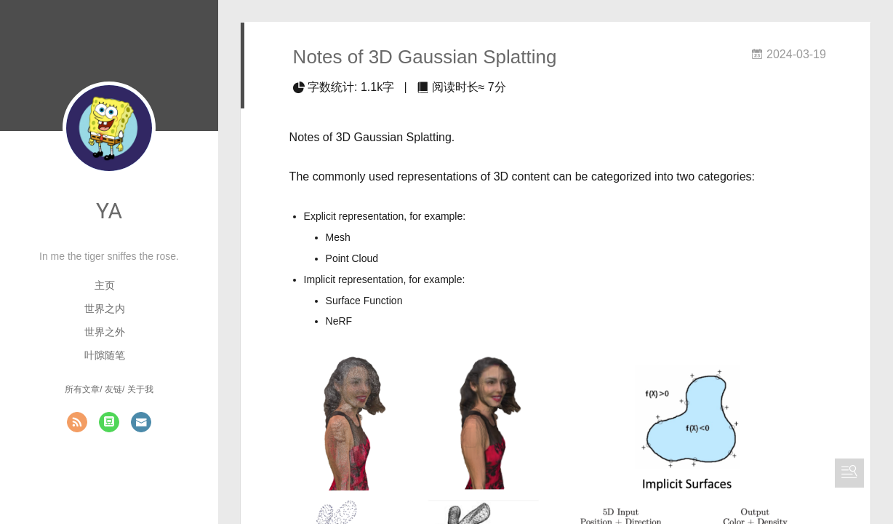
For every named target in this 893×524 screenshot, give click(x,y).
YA (109, 210)
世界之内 (104, 308)
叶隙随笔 (104, 355)
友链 (113, 389)
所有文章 (82, 389)
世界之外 (104, 332)
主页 (105, 285)
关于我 (140, 389)
